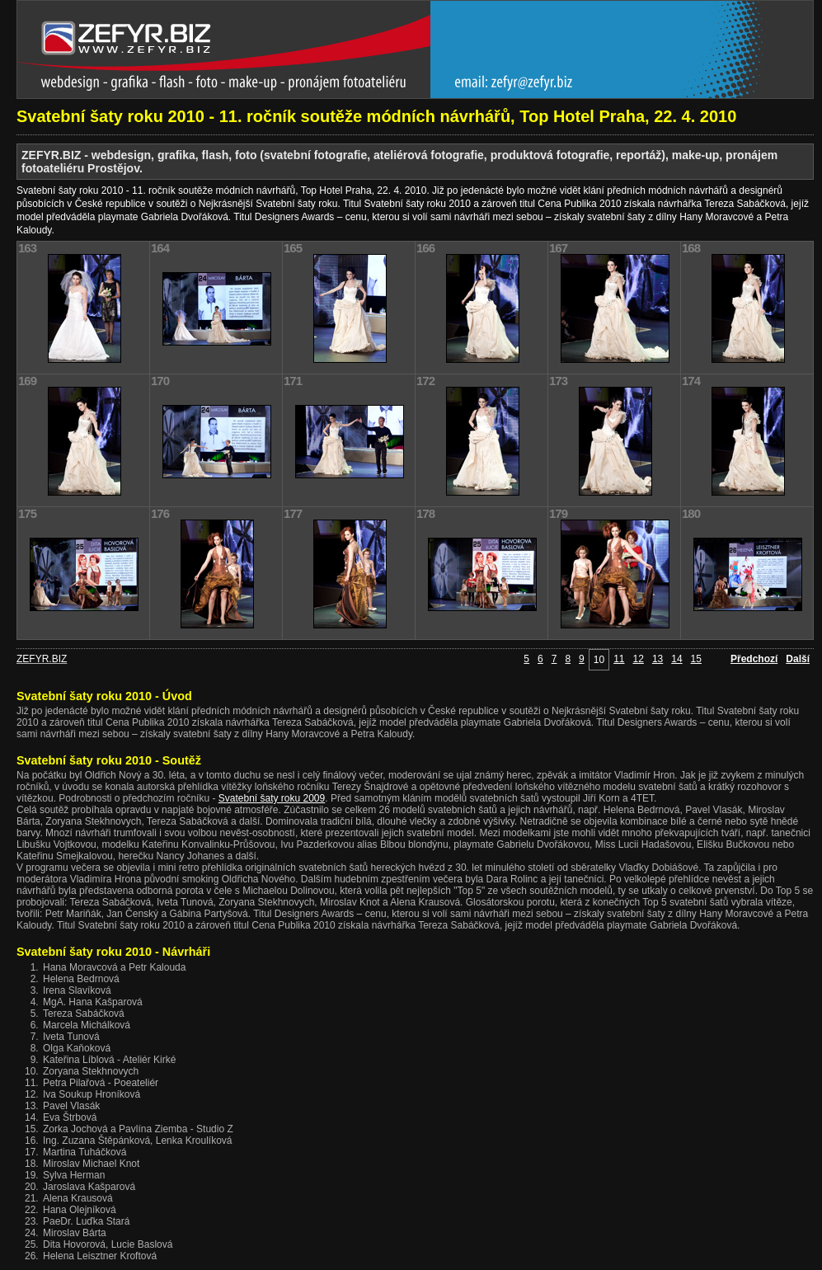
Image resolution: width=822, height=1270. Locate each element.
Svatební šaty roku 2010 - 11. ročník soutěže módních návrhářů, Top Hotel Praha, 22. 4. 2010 (376, 116)
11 (618, 659)
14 (676, 659)
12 (638, 659)
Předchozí (753, 659)
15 (696, 659)
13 (657, 659)
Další (798, 659)
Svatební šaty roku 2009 (271, 798)
